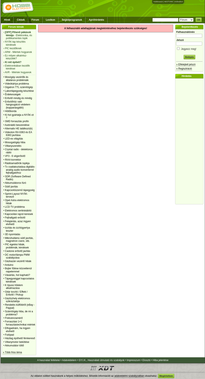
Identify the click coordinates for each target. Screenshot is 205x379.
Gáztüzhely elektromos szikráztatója (17, 300)
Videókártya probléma (17, 83)
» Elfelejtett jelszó (185, 64)
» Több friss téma (12, 352)
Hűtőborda (10, 111)
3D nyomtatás (12, 234)
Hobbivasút (158, 2)
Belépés (189, 57)
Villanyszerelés (13, 145)
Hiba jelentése (161, 360)
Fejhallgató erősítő (15, 217)
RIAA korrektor (13, 159)
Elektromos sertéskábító (18, 210)
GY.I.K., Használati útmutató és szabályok (102, 360)
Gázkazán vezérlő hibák (18, 261)
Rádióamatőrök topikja (17, 163)
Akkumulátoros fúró (15, 182)
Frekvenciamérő (14, 318)
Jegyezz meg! (189, 48)
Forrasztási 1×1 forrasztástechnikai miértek (20, 323)
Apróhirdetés (96, 19)
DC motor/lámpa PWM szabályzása (17, 256)
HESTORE (168, 2)
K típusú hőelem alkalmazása (14, 287)
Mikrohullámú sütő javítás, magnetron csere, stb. (19, 239)
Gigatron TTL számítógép (19, 87)
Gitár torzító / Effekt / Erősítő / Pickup (16, 293)
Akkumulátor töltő (14, 345)
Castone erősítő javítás (17, 251)
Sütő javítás (11, 186)
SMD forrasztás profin (17, 121)
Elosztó (146, 360)
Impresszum (133, 360)
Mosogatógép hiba (15, 142)
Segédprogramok (72, 19)
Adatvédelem (69, 360)
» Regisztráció (184, 68)
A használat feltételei (48, 360)
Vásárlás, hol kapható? (17, 275)
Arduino (9, 264)
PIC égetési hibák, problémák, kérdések (17, 246)
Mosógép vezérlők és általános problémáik (17, 78)
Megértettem (166, 376)
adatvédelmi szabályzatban (129, 375)
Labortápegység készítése (19, 90)
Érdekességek (13, 94)
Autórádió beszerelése (17, 125)
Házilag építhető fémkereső (20, 338)
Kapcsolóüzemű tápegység (20, 190)
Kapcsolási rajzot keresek (19, 214)
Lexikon (50, 19)
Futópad (9, 334)
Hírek (7, 19)
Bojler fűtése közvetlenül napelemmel (18, 270)
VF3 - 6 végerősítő (15, 156)
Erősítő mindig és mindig (18, 98)
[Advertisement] (190, 141)
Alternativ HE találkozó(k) (19, 128)
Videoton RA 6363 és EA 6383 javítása (18, 134)
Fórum (35, 19)
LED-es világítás (14, 138)
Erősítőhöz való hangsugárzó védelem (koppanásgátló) (17, 104)
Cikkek (21, 19)
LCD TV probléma (15, 206)
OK (198, 20)
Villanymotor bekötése (17, 342)
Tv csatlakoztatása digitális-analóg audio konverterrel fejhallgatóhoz (20, 169)
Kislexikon (179, 2)
